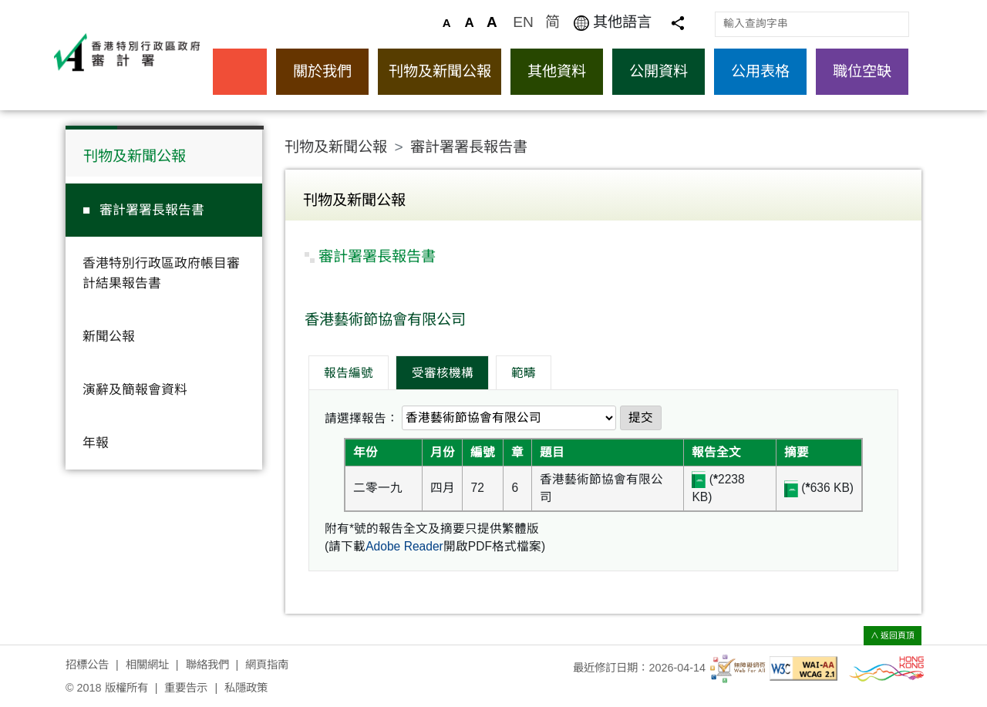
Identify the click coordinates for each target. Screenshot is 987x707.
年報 (96, 443)
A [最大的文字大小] (492, 22)
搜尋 (896, 23)
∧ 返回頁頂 (893, 635)
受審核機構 (442, 372)
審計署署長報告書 (151, 210)
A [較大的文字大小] (468, 22)
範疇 (523, 372)
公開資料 (658, 71)
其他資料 (556, 71)
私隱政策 (246, 688)
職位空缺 (862, 71)
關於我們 (322, 71)
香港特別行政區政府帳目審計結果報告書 (161, 273)
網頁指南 (266, 664)
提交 (640, 417)
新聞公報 (109, 336)
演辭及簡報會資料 (135, 389)
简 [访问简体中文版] (552, 22)
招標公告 (87, 664)
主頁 (240, 72)
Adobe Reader (404, 546)
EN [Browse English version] (523, 22)
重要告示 (185, 688)
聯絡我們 (207, 664)
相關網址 (147, 664)
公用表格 (760, 71)
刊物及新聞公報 (440, 71)
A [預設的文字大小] (447, 22)
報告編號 (348, 372)
